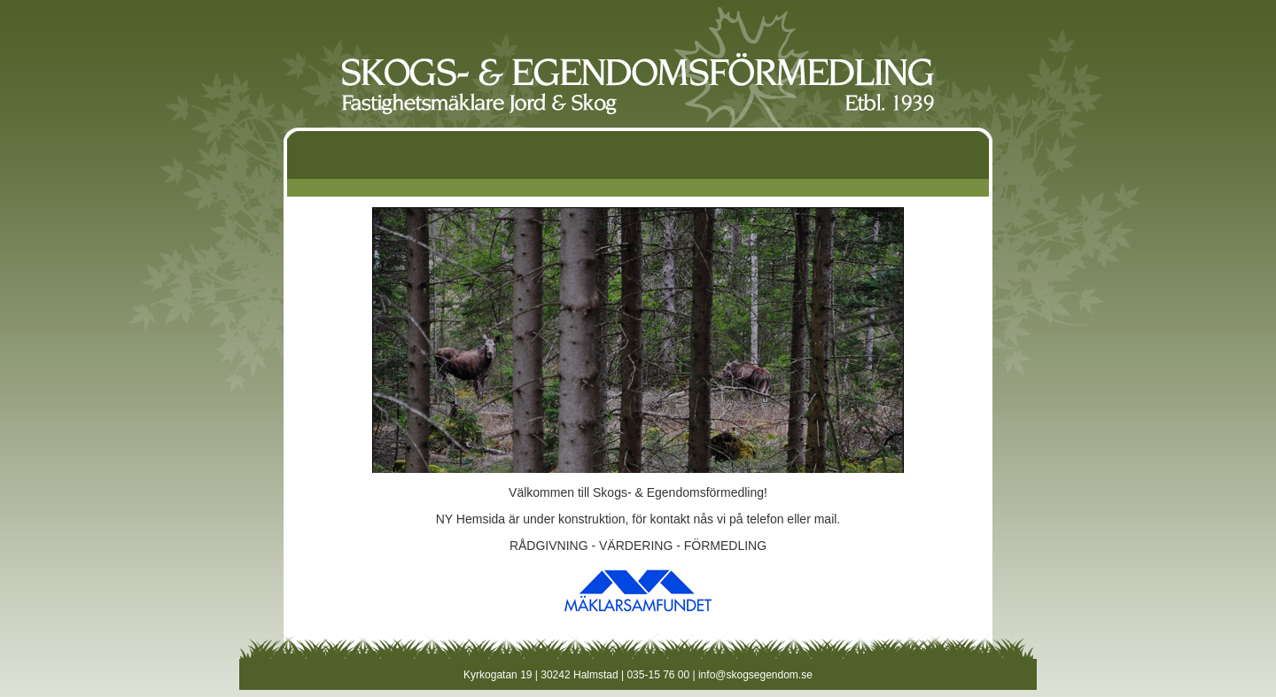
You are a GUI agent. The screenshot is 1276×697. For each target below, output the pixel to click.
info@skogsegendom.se (755, 675)
